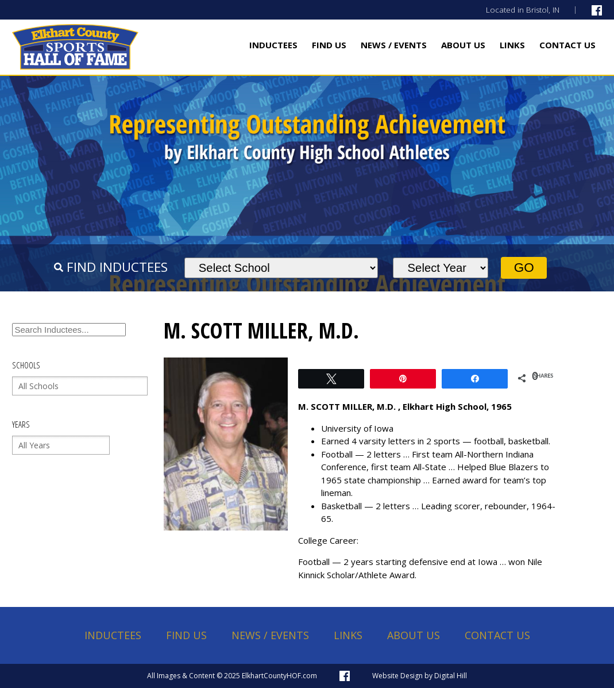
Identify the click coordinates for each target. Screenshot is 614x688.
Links (512, 45)
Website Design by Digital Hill (419, 676)
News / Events (394, 45)
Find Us (329, 45)
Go (524, 267)
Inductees (273, 45)
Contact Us (567, 45)
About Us (463, 45)
